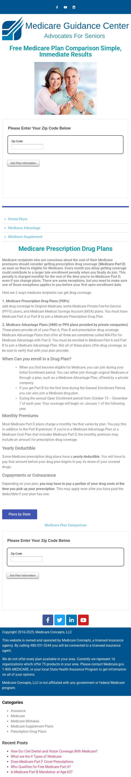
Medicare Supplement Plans (32, 726)
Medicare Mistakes (25, 721)
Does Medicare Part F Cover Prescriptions (42, 762)
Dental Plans (17, 219)
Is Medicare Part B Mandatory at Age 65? (42, 772)
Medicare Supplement (25, 237)
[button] (65, 219)
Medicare (18, 716)
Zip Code (17, 141)
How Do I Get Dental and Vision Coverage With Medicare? (54, 751)
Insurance (18, 711)
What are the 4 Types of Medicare (36, 756)
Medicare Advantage (24, 228)
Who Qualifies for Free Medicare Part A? (41, 767)
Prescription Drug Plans (28, 731)
